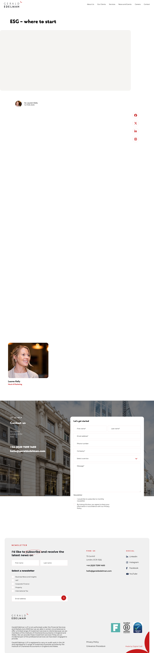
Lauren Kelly (32, 103)
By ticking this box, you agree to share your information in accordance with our (93, 506)
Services (112, 4)
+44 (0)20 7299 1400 (23, 447)
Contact (147, 4)
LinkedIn (131, 556)
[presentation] (89, 515)
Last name (48, 563)
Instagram (132, 562)
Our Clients (101, 4)
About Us (90, 4)
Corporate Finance (22, 584)
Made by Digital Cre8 (133, 646)
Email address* (82, 436)
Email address (20, 599)
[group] (31, 364)
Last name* (115, 429)
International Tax (21, 591)
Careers (138, 4)
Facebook (132, 568)
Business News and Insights (26, 577)
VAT (16, 580)
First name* (81, 429)
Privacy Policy (92, 642)
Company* (81, 451)
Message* (80, 466)
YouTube (131, 574)
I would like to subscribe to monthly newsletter (90, 500)
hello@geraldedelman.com (27, 451)
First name (19, 563)
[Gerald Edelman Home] (13, 4)
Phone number (83, 444)
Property (18, 587)
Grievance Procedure (95, 646)
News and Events (125, 4)
